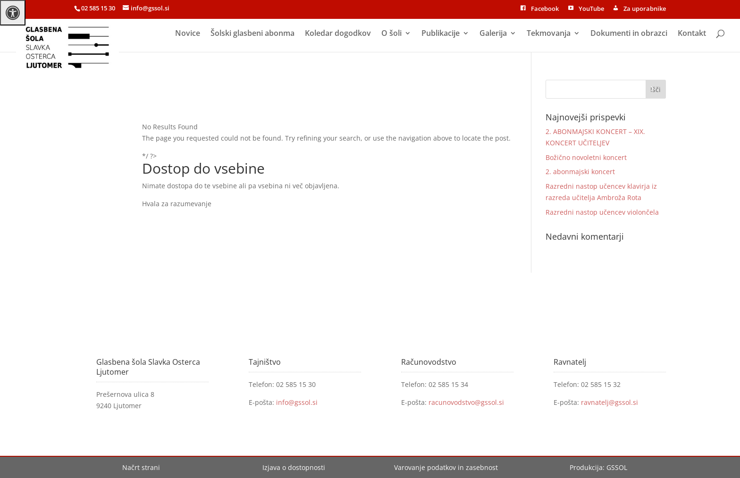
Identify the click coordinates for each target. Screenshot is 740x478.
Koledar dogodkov (338, 34)
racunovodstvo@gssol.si (466, 402)
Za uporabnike (638, 9)
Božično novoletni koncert (586, 157)
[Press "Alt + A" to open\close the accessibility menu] (12, 12)
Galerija (493, 34)
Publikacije (440, 34)
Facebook (539, 9)
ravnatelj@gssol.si (609, 402)
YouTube (585, 9)
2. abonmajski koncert (580, 171)
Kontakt (692, 34)
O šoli (391, 34)
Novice (187, 34)
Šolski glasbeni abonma (252, 34)
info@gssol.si (297, 402)
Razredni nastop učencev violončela (602, 212)
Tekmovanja (549, 34)
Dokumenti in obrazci (628, 34)
